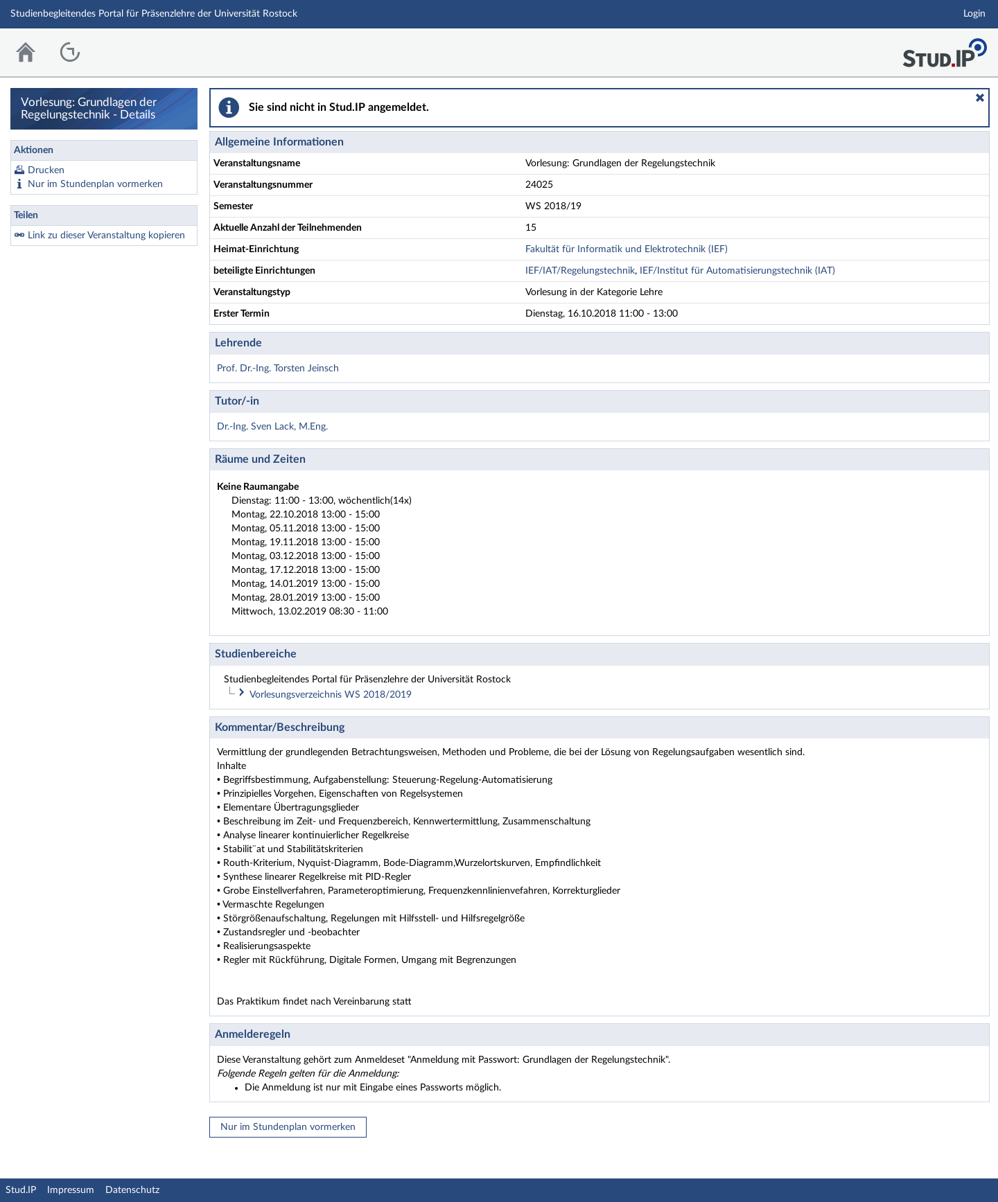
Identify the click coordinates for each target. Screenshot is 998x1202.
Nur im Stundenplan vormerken (95, 184)
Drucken (46, 170)
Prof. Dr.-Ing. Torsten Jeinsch (278, 368)
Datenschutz (132, 1190)
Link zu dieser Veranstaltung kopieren (106, 235)
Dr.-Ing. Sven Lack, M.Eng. (272, 427)
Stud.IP (21, 1190)
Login (974, 14)
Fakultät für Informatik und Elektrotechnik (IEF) (626, 249)
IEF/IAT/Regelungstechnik (580, 271)
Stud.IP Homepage (945, 49)
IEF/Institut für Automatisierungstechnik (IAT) (737, 271)
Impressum (70, 1190)
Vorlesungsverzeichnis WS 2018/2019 (331, 695)
